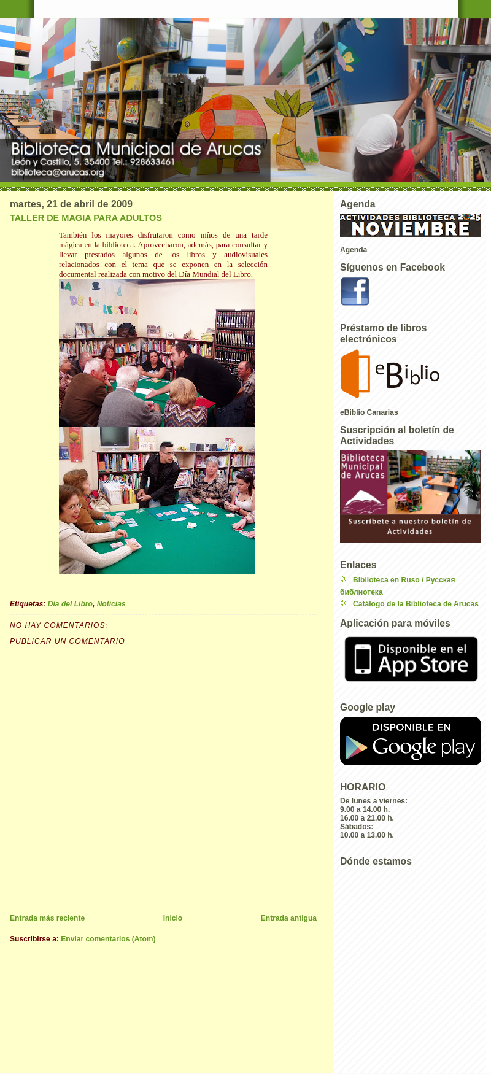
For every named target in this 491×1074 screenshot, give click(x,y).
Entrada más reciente (47, 918)
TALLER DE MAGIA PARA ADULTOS (86, 218)
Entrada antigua (289, 918)
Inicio (173, 918)
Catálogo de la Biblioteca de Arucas (416, 604)
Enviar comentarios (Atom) (108, 939)
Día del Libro (70, 604)
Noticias (111, 604)
